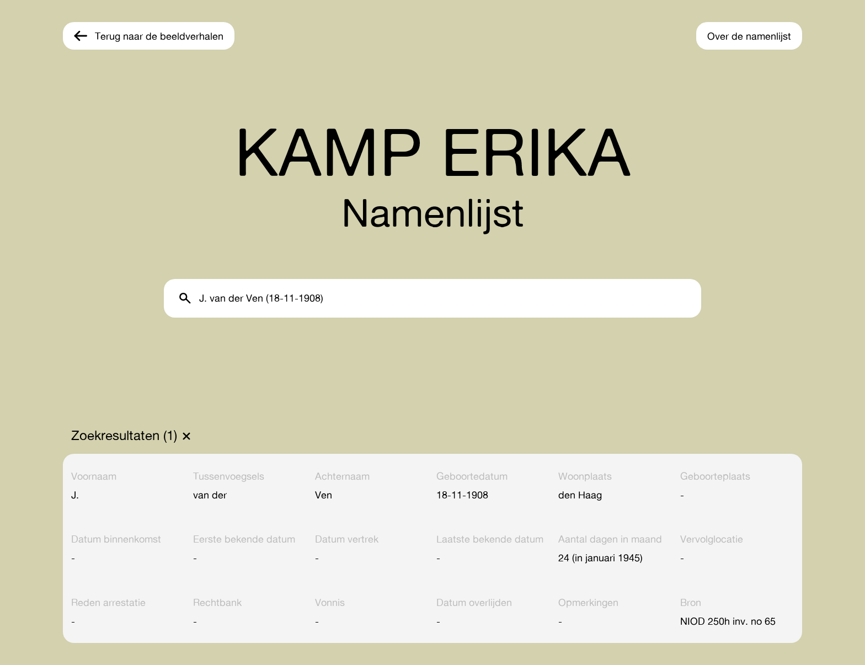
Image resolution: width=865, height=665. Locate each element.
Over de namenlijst (749, 36)
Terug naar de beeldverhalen (159, 36)
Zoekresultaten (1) (124, 435)
